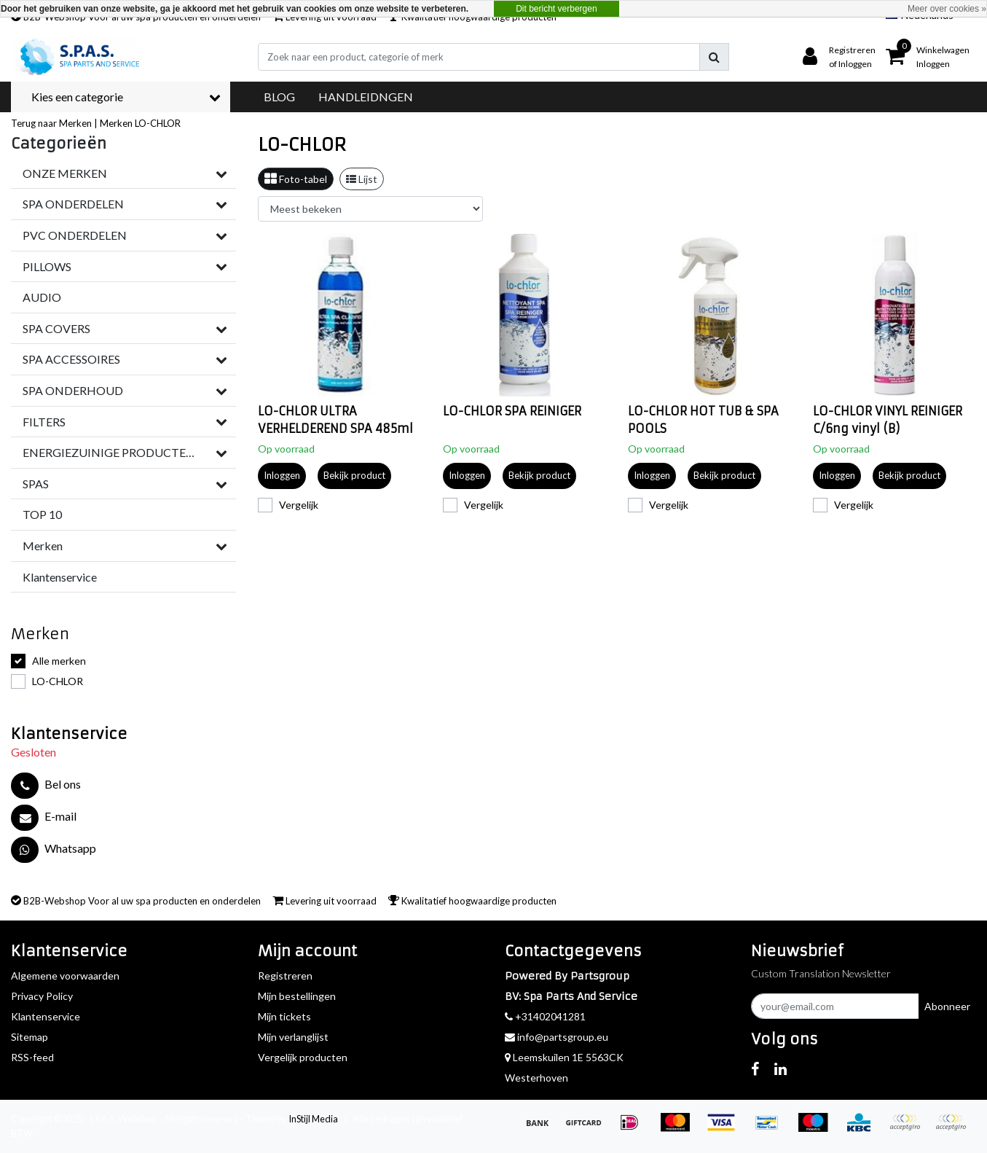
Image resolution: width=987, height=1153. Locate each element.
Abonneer (947, 1006)
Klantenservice (45, 1016)
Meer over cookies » (947, 9)
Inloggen (282, 475)
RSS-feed (32, 1057)
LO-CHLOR (158, 123)
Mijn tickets (284, 1016)
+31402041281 (545, 1016)
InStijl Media (313, 1119)
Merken (116, 123)
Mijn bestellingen (297, 996)
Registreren (285, 975)
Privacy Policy (42, 996)
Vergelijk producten (302, 1057)
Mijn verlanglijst (293, 1037)
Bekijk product (354, 475)
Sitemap (29, 1037)
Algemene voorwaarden (65, 975)
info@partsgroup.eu (556, 1037)
